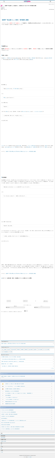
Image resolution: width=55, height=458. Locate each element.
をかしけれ (19, 145)
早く (14, 88)
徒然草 (5, 349)
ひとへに (30, 145)
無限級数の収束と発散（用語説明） (10, 403)
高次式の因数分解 (7, 395)
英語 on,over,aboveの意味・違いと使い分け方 (8, 422)
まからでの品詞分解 (4, 351)
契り (9, 147)
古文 (2, 349)
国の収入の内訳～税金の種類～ (5, 424)
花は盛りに (35, 349)
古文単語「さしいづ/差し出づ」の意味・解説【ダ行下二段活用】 (14, 383)
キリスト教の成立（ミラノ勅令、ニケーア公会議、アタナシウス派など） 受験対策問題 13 (18, 393)
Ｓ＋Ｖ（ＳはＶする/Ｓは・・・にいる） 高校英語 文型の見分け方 (15, 386)
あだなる (7, 147)
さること (29, 111)
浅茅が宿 (35, 147)
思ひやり (30, 147)
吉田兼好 (22, 349)
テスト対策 (10, 351)
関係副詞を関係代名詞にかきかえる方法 (11, 401)
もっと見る (52, 368)
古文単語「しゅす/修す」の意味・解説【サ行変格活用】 (9, 414)
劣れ (7, 111)
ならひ (25, 111)
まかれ (7, 88)
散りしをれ (16, 59)
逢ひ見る (33, 145)
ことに (35, 111)
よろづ (2, 145)
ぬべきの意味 (40, 349)
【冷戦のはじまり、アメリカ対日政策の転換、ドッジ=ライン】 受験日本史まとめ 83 (13, 420)
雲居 (27, 147)
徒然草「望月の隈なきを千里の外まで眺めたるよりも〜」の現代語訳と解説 (21, 151)
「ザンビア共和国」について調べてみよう (11, 397)
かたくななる (39, 111)
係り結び (8, 349)
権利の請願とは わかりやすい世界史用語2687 (12, 391)
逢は (46, 145)
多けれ (31, 59)
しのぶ (40, 147)
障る (5, 97)
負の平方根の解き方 (4, 418)
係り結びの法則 (13, 349)
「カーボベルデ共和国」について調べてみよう (12, 399)
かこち (12, 147)
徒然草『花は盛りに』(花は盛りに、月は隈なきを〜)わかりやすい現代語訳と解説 (25, 377)
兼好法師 (26, 349)
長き (15, 147)
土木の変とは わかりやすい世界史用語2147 (7, 416)
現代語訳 (18, 349)
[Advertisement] (27, 13)
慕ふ (23, 111)
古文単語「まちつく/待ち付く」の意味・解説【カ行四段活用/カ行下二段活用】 (12, 426)
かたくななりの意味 (46, 349)
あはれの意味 (30, 349)
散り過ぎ (17, 88)
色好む (46, 147)
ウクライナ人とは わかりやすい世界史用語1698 (8, 412)
